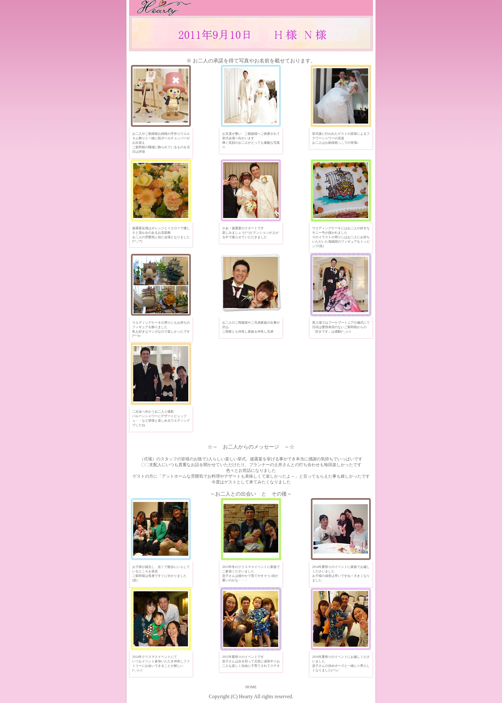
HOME (250, 687)
